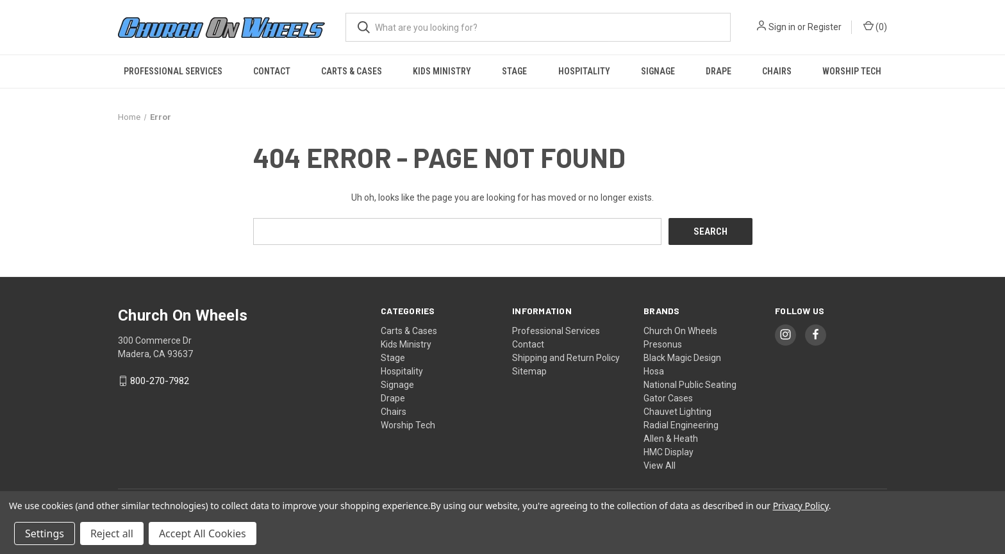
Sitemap (529, 370)
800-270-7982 (159, 381)
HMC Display (669, 451)
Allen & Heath (671, 438)
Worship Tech (851, 71)
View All (660, 465)
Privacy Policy (801, 505)
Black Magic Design (682, 357)
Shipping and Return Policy (566, 357)
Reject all (111, 533)
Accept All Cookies (202, 533)
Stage (514, 71)
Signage (658, 71)
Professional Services (173, 71)
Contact (271, 71)
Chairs (777, 71)
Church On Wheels (680, 330)
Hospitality (584, 71)
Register (825, 27)
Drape (718, 71)
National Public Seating (690, 384)
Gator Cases (668, 397)
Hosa (654, 370)
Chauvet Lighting (677, 411)
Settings (44, 533)
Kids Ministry (442, 71)
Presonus (663, 344)
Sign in (781, 27)
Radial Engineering (681, 424)
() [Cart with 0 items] (875, 26)
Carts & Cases (351, 71)
